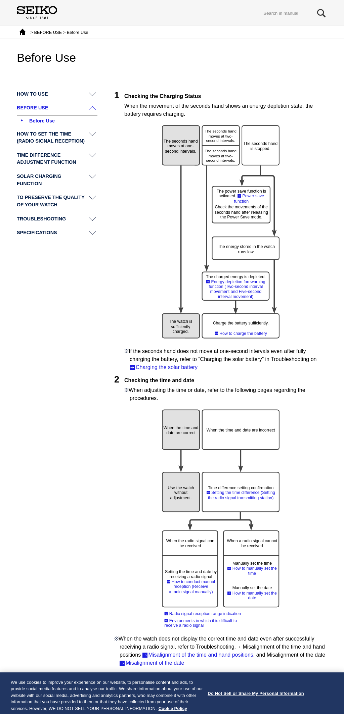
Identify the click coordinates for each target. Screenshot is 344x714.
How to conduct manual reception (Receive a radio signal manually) (192, 586)
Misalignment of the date (155, 663)
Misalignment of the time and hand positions (200, 655)
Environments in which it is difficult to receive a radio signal (200, 623)
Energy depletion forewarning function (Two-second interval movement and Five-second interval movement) (237, 289)
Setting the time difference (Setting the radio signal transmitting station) (241, 495)
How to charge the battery (243, 333)
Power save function (249, 198)
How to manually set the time (254, 571)
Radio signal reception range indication (205, 613)
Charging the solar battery (167, 367)
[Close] (333, 697)
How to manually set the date (254, 596)
